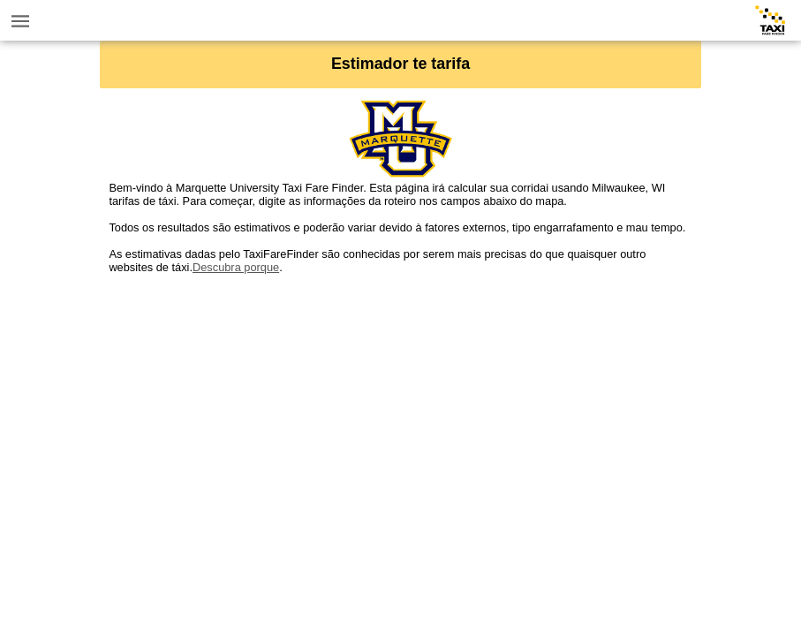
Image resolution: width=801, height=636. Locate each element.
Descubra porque (236, 267)
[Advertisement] (400, 397)
